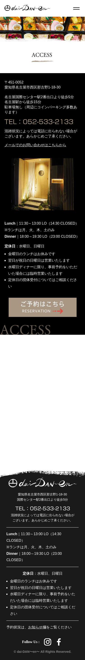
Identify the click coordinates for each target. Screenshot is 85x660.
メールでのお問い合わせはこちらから (35, 145)
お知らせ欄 (37, 627)
